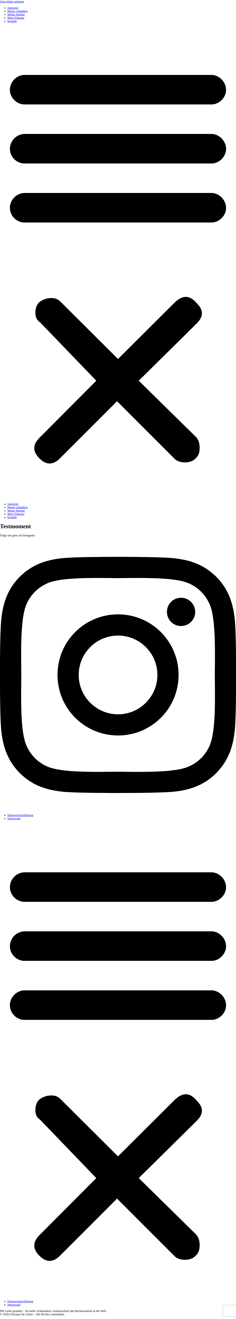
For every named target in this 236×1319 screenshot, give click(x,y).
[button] (118, 262)
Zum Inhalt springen (12, 1)
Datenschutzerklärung (20, 815)
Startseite (12, 7)
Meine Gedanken (17, 11)
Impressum (13, 818)
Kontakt (12, 21)
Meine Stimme (16, 14)
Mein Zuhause (15, 17)
